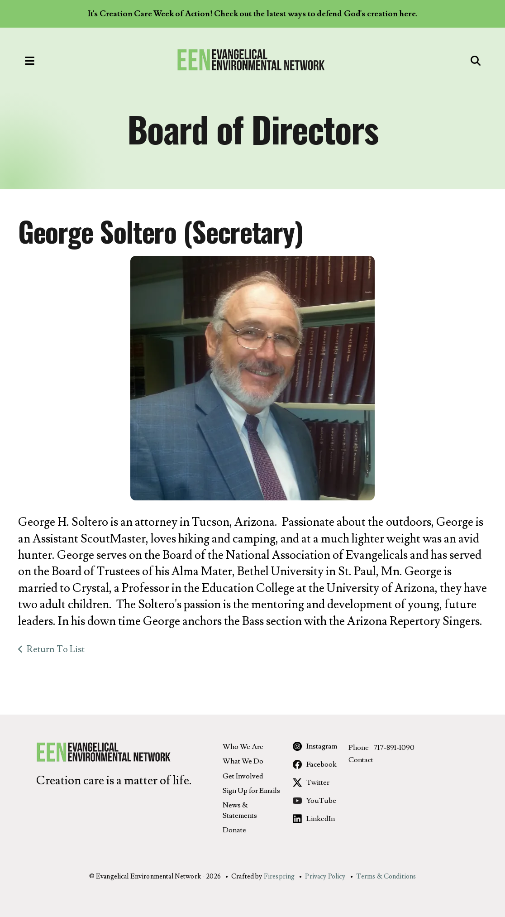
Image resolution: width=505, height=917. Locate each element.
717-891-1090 (393, 747)
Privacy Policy (325, 876)
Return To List (56, 649)
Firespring (279, 876)
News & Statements (240, 810)
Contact (360, 759)
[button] (20, 60)
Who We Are (243, 746)
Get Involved (243, 776)
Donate (234, 830)
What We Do (243, 761)
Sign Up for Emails (251, 790)
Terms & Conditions (386, 876)
